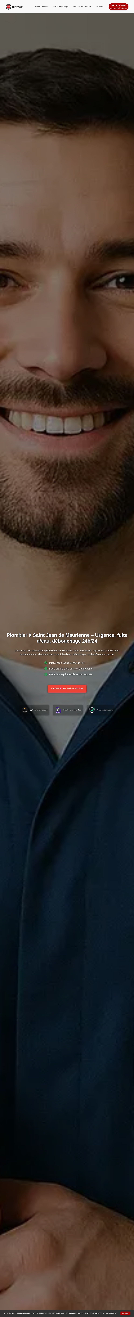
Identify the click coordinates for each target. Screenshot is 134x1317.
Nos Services (41, 7)
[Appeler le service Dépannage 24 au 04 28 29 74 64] (118, 6)
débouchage (79, 654)
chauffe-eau (96, 654)
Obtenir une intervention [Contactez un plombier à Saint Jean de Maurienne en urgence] (67, 688)
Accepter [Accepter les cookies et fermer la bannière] (125, 1313)
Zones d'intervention (82, 7)
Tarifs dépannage (60, 7)
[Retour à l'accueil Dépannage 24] (18, 6)
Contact (99, 7)
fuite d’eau (65, 654)
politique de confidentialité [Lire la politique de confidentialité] (105, 1313)
